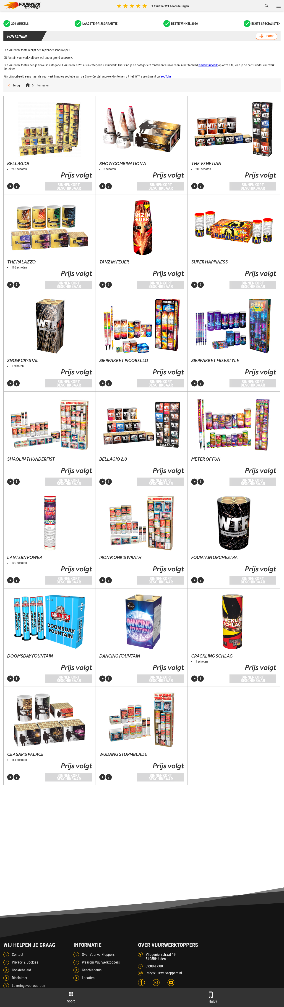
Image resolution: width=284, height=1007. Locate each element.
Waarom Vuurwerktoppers (101, 962)
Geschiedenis (92, 970)
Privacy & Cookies (25, 962)
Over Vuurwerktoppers (98, 954)
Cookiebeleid (21, 970)
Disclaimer (19, 978)
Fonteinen (43, 85)
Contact (17, 954)
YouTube (166, 76)
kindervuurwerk (208, 65)
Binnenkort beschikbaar (69, 186)
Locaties (88, 978)
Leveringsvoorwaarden (28, 985)
